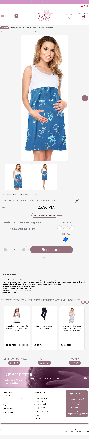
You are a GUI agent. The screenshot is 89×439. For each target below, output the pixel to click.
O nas (38, 419)
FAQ (37, 415)
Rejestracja (8, 405)
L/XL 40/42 (66, 227)
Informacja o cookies (67, 430)
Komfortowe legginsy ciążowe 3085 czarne (44, 327)
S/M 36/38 (60, 227)
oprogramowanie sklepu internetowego (77, 430)
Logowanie (8, 401)
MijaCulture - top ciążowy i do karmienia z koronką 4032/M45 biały (17, 328)
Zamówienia (8, 412)
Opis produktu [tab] (9, 274)
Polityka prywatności (40, 403)
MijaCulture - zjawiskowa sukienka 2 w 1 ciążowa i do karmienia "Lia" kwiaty (71, 328)
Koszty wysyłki (42, 411)
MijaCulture (28, 228)
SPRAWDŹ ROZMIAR (44, 215)
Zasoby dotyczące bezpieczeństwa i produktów (20, 194)
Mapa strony (41, 398)
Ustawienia (8, 408)
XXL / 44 (72, 227)
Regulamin (40, 408)
